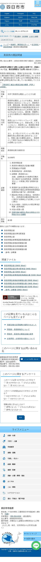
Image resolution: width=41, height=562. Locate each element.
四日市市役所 (12, 6)
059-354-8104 (15, 516)
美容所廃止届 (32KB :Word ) (15, 272)
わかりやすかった (13, 396)
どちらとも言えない (28, 407)
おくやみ (11, 481)
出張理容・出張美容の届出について (21, 339)
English (7, 13)
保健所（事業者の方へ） (20, 45)
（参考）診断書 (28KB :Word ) (16, 290)
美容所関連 (7, 47)
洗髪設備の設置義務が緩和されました (22, 325)
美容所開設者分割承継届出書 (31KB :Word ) (21, 287)
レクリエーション (14, 493)
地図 (7, 514)
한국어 (20, 17)
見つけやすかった (13, 383)
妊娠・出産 (11, 435)
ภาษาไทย (34, 25)
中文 (34, 13)
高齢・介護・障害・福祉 (16, 475)
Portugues (20, 13)
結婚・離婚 (11, 464)
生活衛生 (35, 45)
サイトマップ (31, 534)
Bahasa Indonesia (34, 21)
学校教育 (11, 447)
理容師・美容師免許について (18, 329)
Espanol (7, 17)
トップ (6, 45)
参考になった (11, 407)
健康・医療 (11, 470)
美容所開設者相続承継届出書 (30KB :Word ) (21, 280)
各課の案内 (30, 539)
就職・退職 (11, 453)
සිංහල (20, 25)
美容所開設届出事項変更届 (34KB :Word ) (20, 269)
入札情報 (25, 36)
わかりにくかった (17, 399)
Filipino (7, 21)
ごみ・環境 (11, 487)
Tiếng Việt (34, 17)
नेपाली (20, 21)
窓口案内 (18, 36)
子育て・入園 (12, 441)
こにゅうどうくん (7, 39)
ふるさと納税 (33, 36)
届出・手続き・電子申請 (16, 498)
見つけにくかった (17, 385)
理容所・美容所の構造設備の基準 (20, 334)
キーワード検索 (8, 30)
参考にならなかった (14, 410)
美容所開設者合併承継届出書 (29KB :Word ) (21, 283)
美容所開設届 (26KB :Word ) (15, 266)
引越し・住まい (13, 458)
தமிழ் (7, 25)
